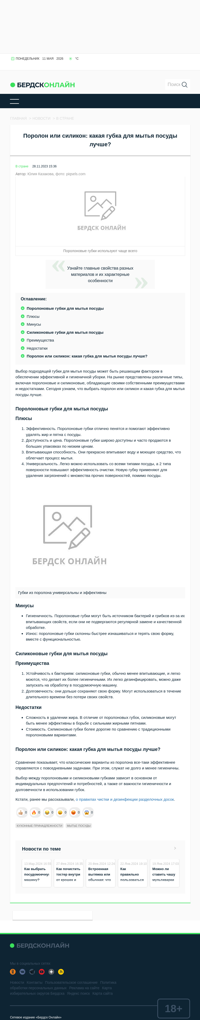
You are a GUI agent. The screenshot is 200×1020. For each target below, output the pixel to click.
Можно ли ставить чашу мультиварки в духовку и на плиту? (164, 880)
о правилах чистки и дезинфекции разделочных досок (125, 799)
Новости (17, 982)
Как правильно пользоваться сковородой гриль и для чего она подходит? (132, 885)
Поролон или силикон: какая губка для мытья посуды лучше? (87, 356)
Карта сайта (102, 993)
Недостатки (37, 348)
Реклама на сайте (84, 988)
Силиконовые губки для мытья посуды (65, 332)
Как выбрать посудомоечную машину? (37, 874)
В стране (21, 166)
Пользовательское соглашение (71, 982)
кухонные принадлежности (39, 825)
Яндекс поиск (78, 993)
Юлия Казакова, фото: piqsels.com (56, 174)
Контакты (34, 982)
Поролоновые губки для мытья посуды (65, 308)
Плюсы (33, 316)
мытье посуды (79, 825)
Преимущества (40, 340)
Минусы (34, 324)
